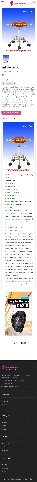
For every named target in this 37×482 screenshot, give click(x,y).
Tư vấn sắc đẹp (6, 447)
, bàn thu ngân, (20, 201)
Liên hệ (3, 426)
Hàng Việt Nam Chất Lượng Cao (14, 231)
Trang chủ (4, 401)
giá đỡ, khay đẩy (10, 210)
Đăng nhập (4, 468)
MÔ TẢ (5, 118)
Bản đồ (3, 429)
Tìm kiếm (4, 422)
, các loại (24, 204)
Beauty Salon (9, 248)
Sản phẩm (4, 404)
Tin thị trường (5, 443)
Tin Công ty (4, 450)
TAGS (15, 118)
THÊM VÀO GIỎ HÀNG (11, 113)
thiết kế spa (8, 213)
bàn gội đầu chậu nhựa (12, 192)
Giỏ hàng (4, 464)
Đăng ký (3, 471)
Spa (15, 248)
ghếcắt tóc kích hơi (10, 198)
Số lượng (5, 80)
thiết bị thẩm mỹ (10, 207)
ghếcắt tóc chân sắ (10, 195)
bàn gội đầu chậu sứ (11, 189)
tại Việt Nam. (20, 248)
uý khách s (9, 278)
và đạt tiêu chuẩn (19, 228)
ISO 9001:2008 (9, 228)
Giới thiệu (4, 408)
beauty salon (16, 213)
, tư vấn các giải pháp (21, 210)
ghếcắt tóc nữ (9, 183)
